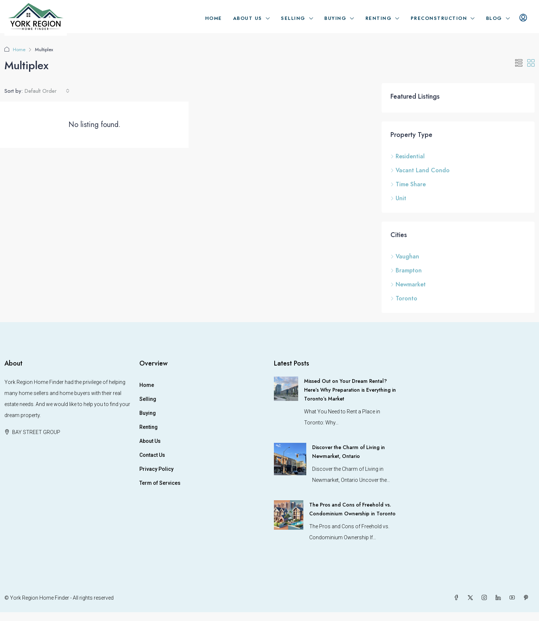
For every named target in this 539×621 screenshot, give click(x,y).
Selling (293, 18)
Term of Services (160, 483)
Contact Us (152, 455)
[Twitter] (472, 598)
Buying (335, 18)
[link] (286, 388)
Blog (494, 18)
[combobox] (47, 91)
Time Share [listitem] (408, 184)
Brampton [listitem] (406, 270)
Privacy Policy (156, 469)
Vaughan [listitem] (404, 256)
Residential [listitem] (407, 156)
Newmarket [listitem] (408, 284)
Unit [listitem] (398, 198)
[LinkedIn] (500, 598)
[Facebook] (458, 598)
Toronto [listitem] (403, 298)
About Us (247, 18)
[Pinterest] (528, 598)
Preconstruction (439, 18)
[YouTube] (514, 598)
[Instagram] (486, 598)
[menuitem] (523, 18)
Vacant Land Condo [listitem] (420, 170)
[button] (518, 63)
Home (213, 18)
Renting (378, 18)
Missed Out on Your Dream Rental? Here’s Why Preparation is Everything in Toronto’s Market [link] (350, 389)
